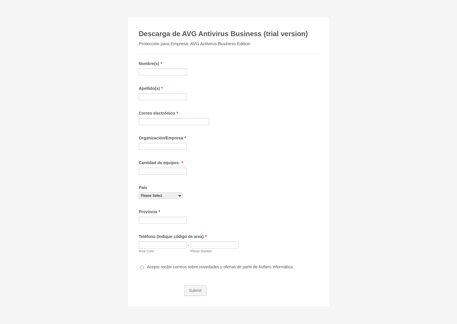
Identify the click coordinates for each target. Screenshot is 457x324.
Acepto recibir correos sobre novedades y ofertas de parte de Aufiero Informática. (220, 267)
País (143, 187)
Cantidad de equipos (161, 162)
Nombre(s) (150, 63)
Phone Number (201, 251)
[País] (160, 195)
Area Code (146, 251)
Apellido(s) (151, 88)
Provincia (149, 211)
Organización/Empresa (162, 138)
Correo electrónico (158, 113)
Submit (195, 290)
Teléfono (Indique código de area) (173, 236)
